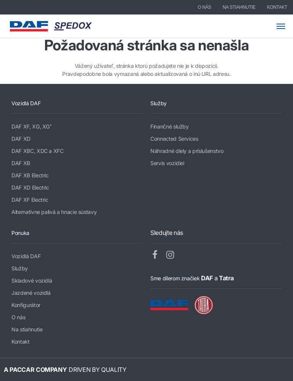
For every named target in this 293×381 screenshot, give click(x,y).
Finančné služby (169, 126)
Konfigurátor (25, 305)
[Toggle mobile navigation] (284, 26)
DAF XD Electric (30, 187)
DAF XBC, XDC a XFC (37, 151)
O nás (204, 7)
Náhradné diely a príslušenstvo (187, 151)
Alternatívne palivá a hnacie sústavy (54, 212)
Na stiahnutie (239, 7)
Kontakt (277, 7)
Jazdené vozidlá (31, 292)
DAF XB (20, 163)
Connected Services (174, 138)
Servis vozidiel (167, 163)
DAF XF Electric (29, 199)
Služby (19, 268)
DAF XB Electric (30, 175)
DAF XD (21, 138)
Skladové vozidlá (31, 280)
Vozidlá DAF (25, 256)
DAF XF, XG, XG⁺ (31, 126)
